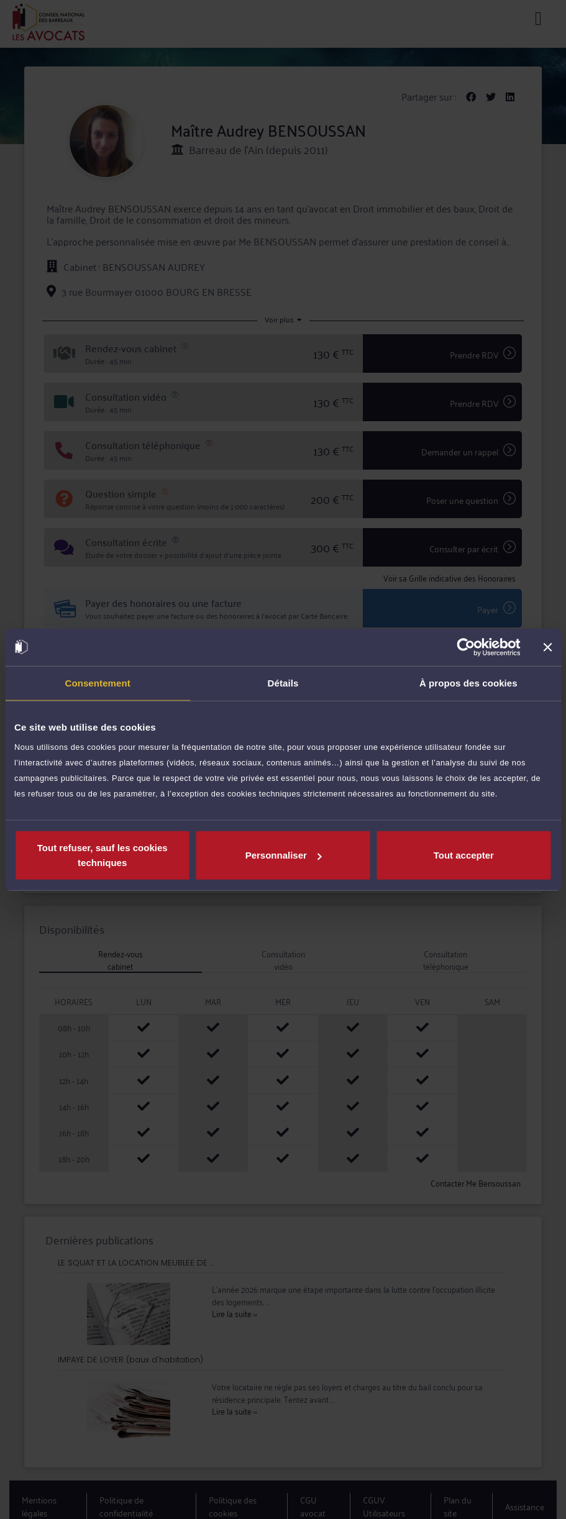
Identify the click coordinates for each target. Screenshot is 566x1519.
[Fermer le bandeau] (547, 646)
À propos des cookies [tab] (468, 682)
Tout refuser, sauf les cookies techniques (102, 855)
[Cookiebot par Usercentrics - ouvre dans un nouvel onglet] (465, 646)
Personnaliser (283, 855)
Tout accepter (464, 855)
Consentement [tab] (97, 682)
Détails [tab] (283, 682)
